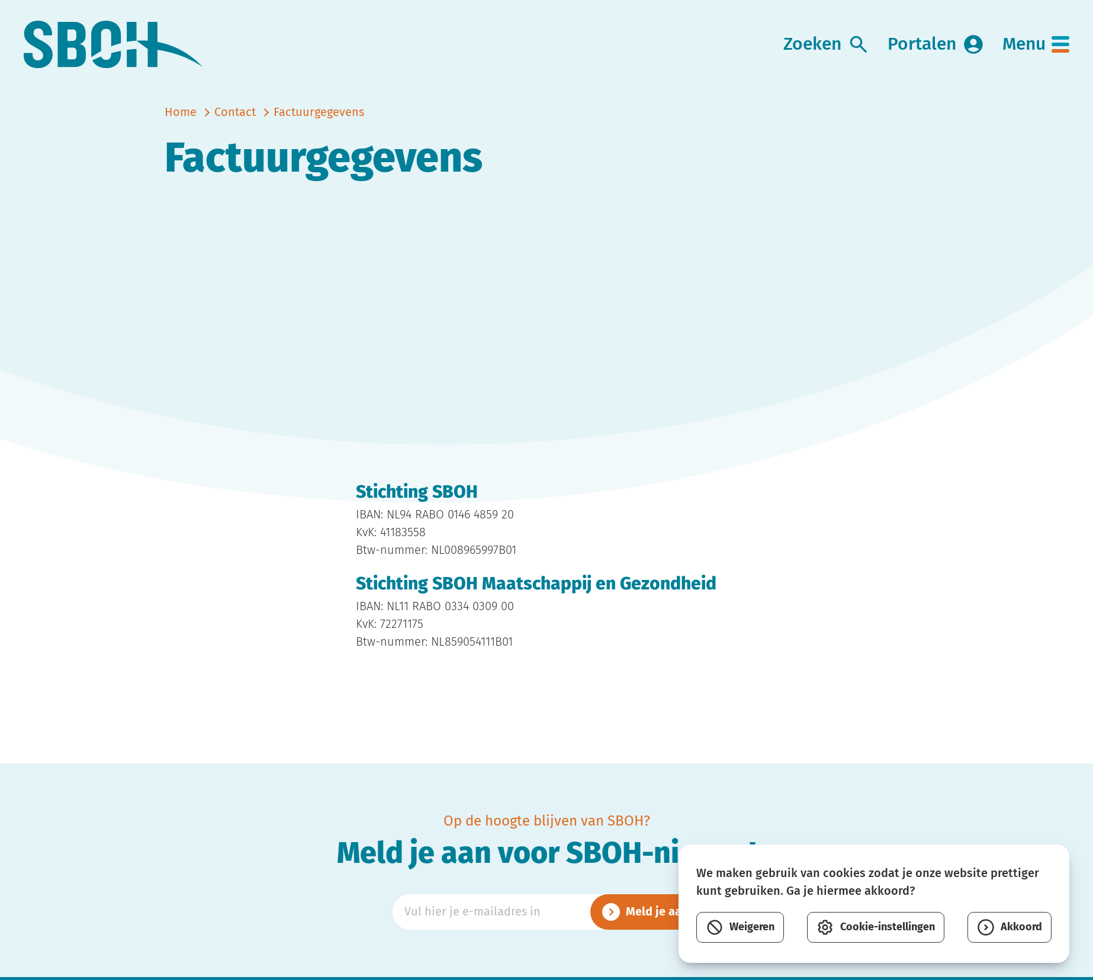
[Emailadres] (546, 912)
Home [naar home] (181, 112)
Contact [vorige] (235, 112)
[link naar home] (113, 45)
